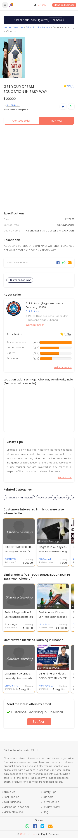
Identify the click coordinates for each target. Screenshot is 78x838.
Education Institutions (38, 27)
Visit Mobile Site (13, 812)
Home (7, 27)
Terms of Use (51, 802)
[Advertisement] (39, 169)
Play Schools (45, 497)
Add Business (12, 802)
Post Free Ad (11, 797)
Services (18, 27)
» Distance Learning (19, 280)
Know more (65, 477)
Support (48, 797)
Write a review (63, 367)
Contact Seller (21, 120)
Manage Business (64, 5)
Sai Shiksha (13, 105)
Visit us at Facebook (16, 807)
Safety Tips (49, 792)
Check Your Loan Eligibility (39, 20)
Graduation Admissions (19, 497)
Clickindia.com (28, 834)
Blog (45, 812)
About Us (9, 792)
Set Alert (39, 721)
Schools (62, 497)
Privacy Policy (51, 807)
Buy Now (56, 120)
